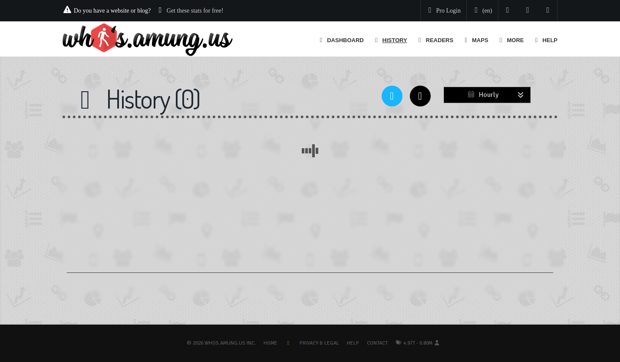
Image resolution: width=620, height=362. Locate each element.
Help (353, 343)
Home (270, 343)
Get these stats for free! (195, 10)
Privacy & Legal (319, 343)
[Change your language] (481, 11)
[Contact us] (548, 10)
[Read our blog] (527, 10)
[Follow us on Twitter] (507, 10)
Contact (377, 343)
